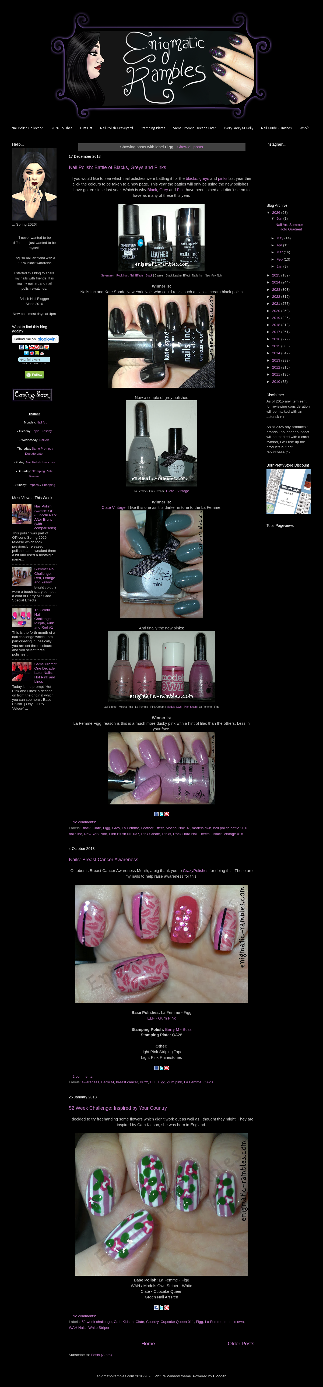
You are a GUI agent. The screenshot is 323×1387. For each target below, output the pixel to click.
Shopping (48, 484)
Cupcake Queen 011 (177, 1322)
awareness (90, 1082)
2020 (276, 311)
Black (152, 190)
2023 (276, 290)
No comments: (85, 822)
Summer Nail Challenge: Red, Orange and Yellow (44, 575)
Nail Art (42, 422)
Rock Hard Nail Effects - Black (197, 834)
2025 (276, 275)
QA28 (208, 1082)
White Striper (98, 1328)
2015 (276, 346)
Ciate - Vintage (177, 491)
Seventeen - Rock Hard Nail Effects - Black (126, 275)
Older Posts (241, 1343)
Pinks (166, 834)
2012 (276, 367)
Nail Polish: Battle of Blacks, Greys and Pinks (117, 167)
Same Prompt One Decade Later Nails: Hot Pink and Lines (45, 673)
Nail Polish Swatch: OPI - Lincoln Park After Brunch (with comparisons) (45, 517)
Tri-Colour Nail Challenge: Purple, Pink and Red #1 (44, 618)
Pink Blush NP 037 (124, 834)
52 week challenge (97, 1322)
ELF (153, 1082)
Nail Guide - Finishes (276, 128)
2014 (276, 353)
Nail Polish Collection (28, 128)
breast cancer (127, 1082)
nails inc (75, 834)
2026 (276, 213)
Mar (280, 252)
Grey (163, 190)
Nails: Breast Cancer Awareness (103, 859)
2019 (276, 318)
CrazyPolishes (196, 870)
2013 (276, 360)
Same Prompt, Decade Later (194, 128)
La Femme (130, 828)
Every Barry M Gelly (238, 128)
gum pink (174, 1082)
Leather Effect (152, 828)
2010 (276, 382)
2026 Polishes (61, 128)
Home (148, 1343)
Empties (32, 484)
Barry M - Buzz (178, 1029)
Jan (279, 266)
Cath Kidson (124, 1322)
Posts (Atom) (101, 1355)
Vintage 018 (233, 834)
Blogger (219, 1376)
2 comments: (83, 1076)
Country (152, 1322)
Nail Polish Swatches (40, 462)
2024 (276, 282)
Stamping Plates (153, 128)
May (280, 238)
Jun (279, 218)
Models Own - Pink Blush (182, 706)
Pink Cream (150, 834)
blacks (191, 178)
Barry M (107, 1082)
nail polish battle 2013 (230, 828)
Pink (181, 190)
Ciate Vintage (113, 507)
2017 (276, 332)
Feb (280, 259)
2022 (276, 297)
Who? (304, 128)
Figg (106, 828)
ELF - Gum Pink (161, 1018)
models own (201, 828)
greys (204, 178)
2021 (276, 304)
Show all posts (190, 147)
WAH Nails (77, 1328)
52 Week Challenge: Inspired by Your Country (118, 1108)
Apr (279, 245)
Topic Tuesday (42, 431)
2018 (276, 325)
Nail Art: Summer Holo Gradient (289, 227)
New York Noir (95, 834)
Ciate (97, 828)
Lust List (86, 128)
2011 (276, 374)
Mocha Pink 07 (178, 828)
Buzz (144, 1082)
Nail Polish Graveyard (116, 128)
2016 (276, 339)
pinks (222, 178)
